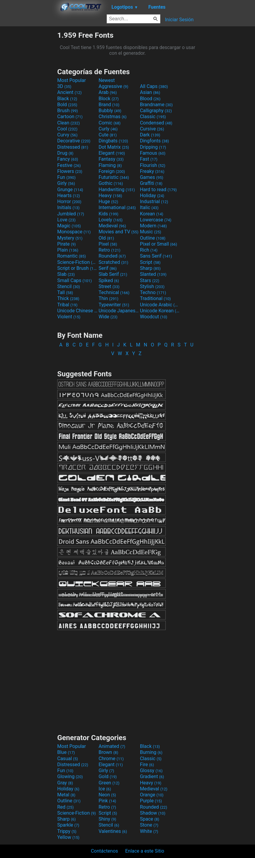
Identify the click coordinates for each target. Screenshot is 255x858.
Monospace (73, 232)
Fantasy (111, 159)
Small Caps (74, 280)
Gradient (152, 776)
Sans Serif (156, 256)
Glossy (151, 770)
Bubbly (110, 110)
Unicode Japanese (119, 311)
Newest (107, 80)
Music (150, 232)
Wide (108, 317)
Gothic (111, 183)
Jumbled (70, 214)
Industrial (154, 201)
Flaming (110, 165)
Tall (65, 292)
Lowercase (155, 220)
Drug (65, 153)
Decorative (73, 141)
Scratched (113, 262)
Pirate (66, 244)
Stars (149, 280)
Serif (108, 268)
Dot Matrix (114, 147)
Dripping (153, 147)
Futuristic (114, 177)
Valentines (113, 831)
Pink (107, 801)
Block (109, 98)
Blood (150, 98)
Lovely (111, 220)
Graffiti (151, 183)
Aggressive (113, 86)
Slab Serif (113, 274)
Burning (151, 752)
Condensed (156, 123)
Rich (149, 250)
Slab (66, 274)
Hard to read (158, 189)
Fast (148, 159)
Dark (150, 135)
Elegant (112, 153)
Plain (67, 250)
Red (65, 807)
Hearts (68, 195)
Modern (153, 226)
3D (64, 86)
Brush (67, 110)
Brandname (156, 104)
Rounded (112, 256)
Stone (149, 825)
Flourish (152, 165)
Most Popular (71, 80)
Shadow (152, 813)
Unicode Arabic (160, 305)
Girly (66, 183)
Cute (108, 135)
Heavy (110, 195)
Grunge (70, 189)
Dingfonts (154, 141)
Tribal (67, 305)
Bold (67, 104)
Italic (149, 207)
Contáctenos (104, 851)
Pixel (108, 244)
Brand (109, 104)
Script (150, 262)
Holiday (152, 195)
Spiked (109, 280)
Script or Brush (77, 268)
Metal (66, 795)
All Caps (154, 86)
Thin (108, 298)
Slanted (153, 274)
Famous (152, 153)
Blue (66, 752)
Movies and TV (118, 232)
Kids (108, 214)
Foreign (112, 171)
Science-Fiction (77, 262)
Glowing (70, 776)
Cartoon (70, 116)
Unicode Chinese (77, 311)
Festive (69, 165)
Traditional (155, 298)
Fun (66, 177)
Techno (153, 292)
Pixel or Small (158, 244)
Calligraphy (156, 110)
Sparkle (68, 825)
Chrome (111, 758)
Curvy (67, 135)
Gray (65, 783)
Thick (68, 298)
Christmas (112, 116)
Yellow (68, 837)
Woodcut (153, 317)
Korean (151, 214)
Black (67, 98)
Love (66, 220)
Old (106, 238)
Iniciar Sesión (179, 19)
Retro (109, 250)
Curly (108, 129)
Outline (152, 238)
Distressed (72, 147)
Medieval (112, 226)
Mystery (69, 238)
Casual (67, 758)
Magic (69, 226)
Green (109, 783)
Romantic (71, 256)
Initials (68, 207)
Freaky (152, 171)
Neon (107, 795)
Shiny (107, 819)
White (149, 831)
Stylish (152, 286)
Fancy (67, 159)
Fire (147, 764)
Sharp (150, 268)
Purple (151, 801)
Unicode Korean (160, 311)
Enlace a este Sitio (144, 851)
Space (149, 819)
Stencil (68, 286)
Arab (108, 92)
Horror (69, 201)
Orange (152, 795)
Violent (68, 317)
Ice (105, 789)
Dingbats (113, 141)
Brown (108, 752)
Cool (67, 129)
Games (151, 177)
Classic (153, 116)
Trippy (66, 831)
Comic (109, 123)
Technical (114, 292)
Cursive (152, 129)
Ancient (69, 92)
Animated (112, 746)
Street (109, 286)
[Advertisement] (28, 120)
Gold (108, 776)
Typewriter (114, 305)
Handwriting (117, 189)
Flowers (69, 171)
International (117, 207)
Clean (68, 123)
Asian (150, 92)
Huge (108, 201)
